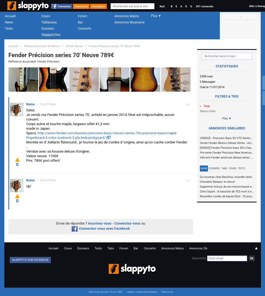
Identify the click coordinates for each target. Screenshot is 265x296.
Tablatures (49, 22)
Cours (45, 16)
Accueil (10, 16)
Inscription (98, 6)
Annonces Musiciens (129, 22)
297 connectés (204, 6)
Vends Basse (74, 46)
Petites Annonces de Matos (42, 46)
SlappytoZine (50, 35)
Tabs (224, 168)
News (9, 22)
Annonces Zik (198, 248)
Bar (80, 22)
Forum (82, 16)
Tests (9, 28)
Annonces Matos (126, 16)
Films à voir (167, 292)
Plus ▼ (226, 118)
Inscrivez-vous (99, 223)
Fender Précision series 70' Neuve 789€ (114, 46)
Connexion (64, 6)
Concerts (84, 28)
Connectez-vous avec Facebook (101, 228)
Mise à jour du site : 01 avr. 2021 (105, 292)
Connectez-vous (127, 223)
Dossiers (47, 28)
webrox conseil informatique (142, 292)
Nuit (162, 6)
